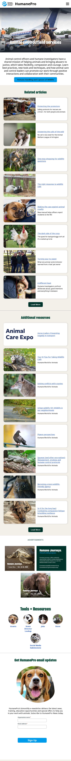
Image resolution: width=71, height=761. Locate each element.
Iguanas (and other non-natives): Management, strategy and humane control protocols (51, 460)
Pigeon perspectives (46, 434)
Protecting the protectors (49, 106)
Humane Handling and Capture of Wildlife (35, 79)
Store (57, 626)
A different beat (44, 283)
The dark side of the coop (49, 233)
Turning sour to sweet (47, 259)
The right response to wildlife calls (50, 185)
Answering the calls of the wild (51, 131)
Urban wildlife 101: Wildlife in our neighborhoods (50, 409)
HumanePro (25, 3)
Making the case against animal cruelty (51, 208)
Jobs (43, 626)
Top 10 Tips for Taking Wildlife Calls (51, 358)
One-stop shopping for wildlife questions (51, 160)
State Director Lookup (28, 628)
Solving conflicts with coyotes (50, 383)
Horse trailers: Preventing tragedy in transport (49, 334)
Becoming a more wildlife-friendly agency (49, 485)
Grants (13, 626)
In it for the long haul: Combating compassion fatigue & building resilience (51, 510)
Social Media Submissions (35, 646)
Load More (35, 304)
